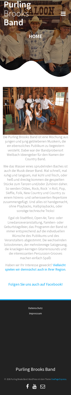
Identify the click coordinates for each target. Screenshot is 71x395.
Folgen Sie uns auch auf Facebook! (35, 284)
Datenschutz (35, 308)
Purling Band (17, 13)
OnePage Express (58, 379)
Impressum (35, 313)
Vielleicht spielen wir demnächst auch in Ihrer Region (35, 267)
